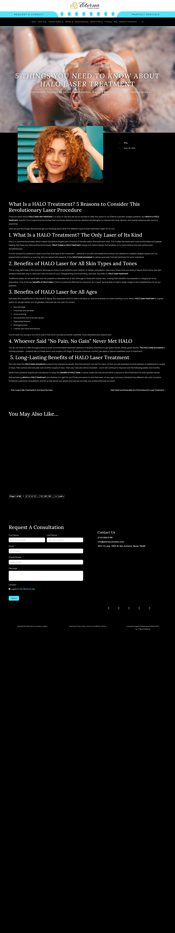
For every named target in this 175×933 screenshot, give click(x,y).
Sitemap (72, 626)
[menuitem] (34, 22)
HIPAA (103, 626)
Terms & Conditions (93, 626)
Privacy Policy (81, 626)
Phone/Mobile (15, 557)
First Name (14, 535)
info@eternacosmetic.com (111, 542)
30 (49, 496)
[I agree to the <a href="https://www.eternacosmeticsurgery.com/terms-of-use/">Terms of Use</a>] (9, 589)
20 (45, 496)
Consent (12, 585)
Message (13, 568)
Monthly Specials (146, 14)
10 (41, 496)
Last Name (52, 535)
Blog (126, 143)
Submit (14, 598)
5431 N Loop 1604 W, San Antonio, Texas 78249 (121, 546)
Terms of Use (29, 589)
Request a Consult (29, 14)
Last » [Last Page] (61, 496)
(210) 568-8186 (105, 538)
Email (11, 546)
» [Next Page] (55, 496)
